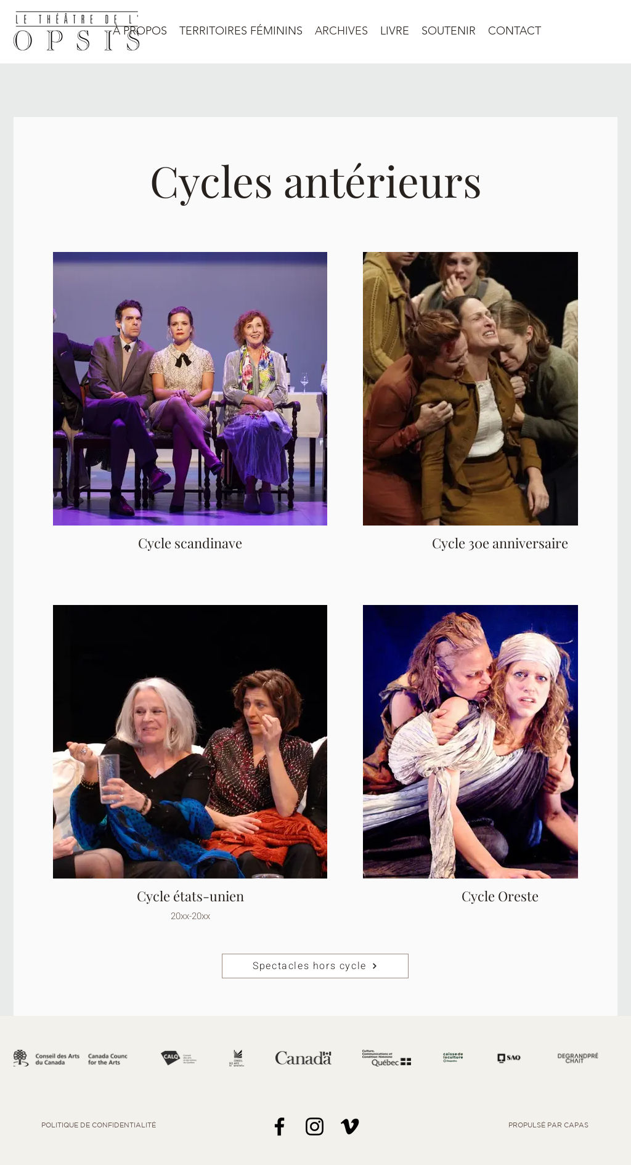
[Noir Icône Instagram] (315, 1126)
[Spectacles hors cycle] (315, 966)
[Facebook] (279, 1126)
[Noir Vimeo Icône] (350, 1126)
